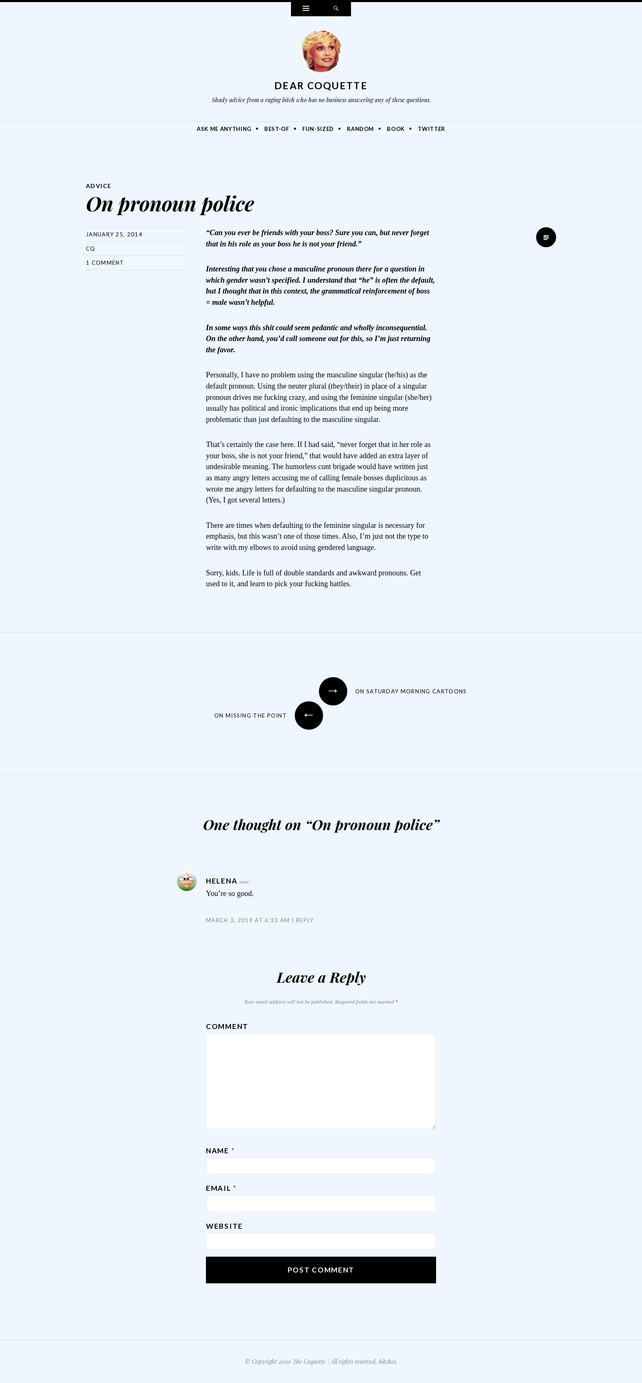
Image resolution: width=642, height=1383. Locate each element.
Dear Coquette (321, 85)
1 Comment (105, 262)
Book (396, 128)
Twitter (431, 128)
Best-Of (276, 128)
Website (224, 1226)
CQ (90, 248)
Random (360, 128)
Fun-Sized (318, 128)
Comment (227, 1026)
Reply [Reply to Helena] (305, 920)
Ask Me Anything (224, 128)
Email (221, 1188)
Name (220, 1150)
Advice (98, 185)
